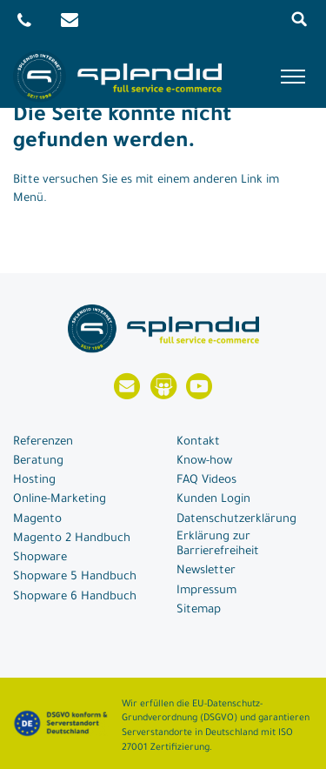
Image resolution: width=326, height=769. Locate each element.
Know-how (204, 461)
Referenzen (43, 442)
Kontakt (198, 442)
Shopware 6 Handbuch (74, 597)
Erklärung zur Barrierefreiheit (217, 544)
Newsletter (206, 571)
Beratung (38, 461)
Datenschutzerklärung (236, 519)
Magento (37, 519)
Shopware (40, 558)
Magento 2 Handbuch (71, 538)
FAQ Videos (206, 480)
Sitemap (198, 610)
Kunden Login (213, 499)
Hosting (34, 480)
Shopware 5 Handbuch (74, 577)
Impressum (206, 591)
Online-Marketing (59, 499)
